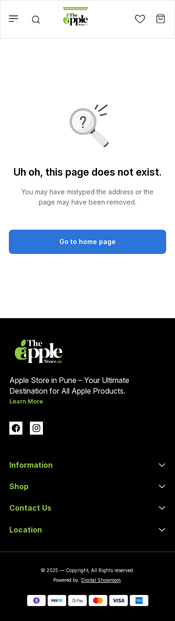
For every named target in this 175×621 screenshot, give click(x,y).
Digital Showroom (101, 580)
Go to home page (87, 242)
